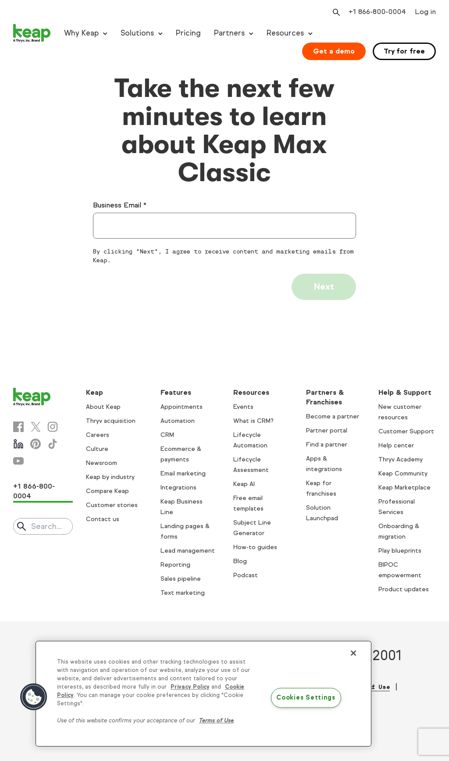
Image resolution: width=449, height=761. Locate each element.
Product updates (403, 589)
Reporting (175, 564)
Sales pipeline (180, 578)
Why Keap (81, 33)
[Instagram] (52, 427)
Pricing (188, 33)
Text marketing (182, 593)
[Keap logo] (32, 33)
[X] (35, 427)
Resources (285, 33)
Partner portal (326, 430)
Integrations (178, 487)
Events (243, 407)
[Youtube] (18, 461)
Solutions (137, 33)
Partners (229, 33)
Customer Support (406, 431)
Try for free (404, 51)
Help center (396, 445)
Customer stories (112, 505)
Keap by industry (110, 477)
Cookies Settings (305, 698)
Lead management (187, 550)
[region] (203, 693)
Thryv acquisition (110, 421)
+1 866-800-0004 (34, 491)
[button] (34, 697)
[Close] (353, 653)
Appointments (181, 407)
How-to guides (255, 547)
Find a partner (326, 444)
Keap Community (403, 473)
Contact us (102, 519)
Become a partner (332, 416)
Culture (97, 449)
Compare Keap (107, 491)
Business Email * (119, 205)
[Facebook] (18, 427)
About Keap (103, 407)
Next (324, 286)
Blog (240, 561)
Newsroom (101, 463)
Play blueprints (399, 550)
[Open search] (335, 12)
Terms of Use (216, 720)
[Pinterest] (35, 444)
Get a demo (334, 51)
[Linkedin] (18, 444)
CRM (167, 435)
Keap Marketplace (404, 487)
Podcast (245, 575)
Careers (97, 435)
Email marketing (183, 473)
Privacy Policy (190, 686)
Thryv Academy (400, 459)
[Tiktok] (52, 444)
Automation (177, 421)
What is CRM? (253, 421)
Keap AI (244, 484)
